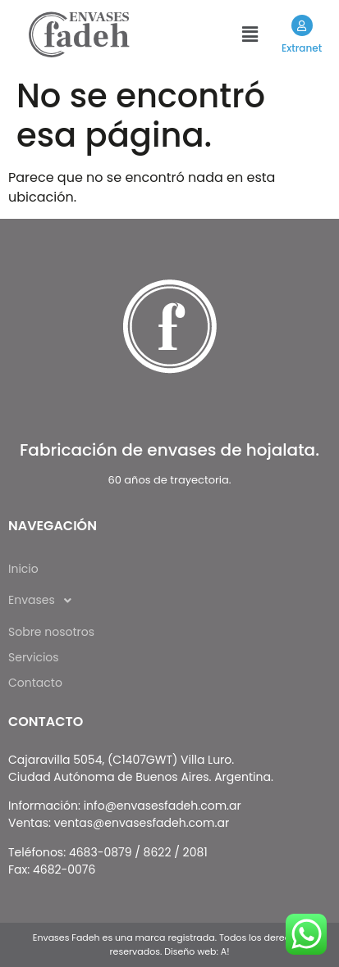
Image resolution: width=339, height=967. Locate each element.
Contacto (35, 682)
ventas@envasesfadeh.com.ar (141, 823)
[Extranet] (301, 25)
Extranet (302, 48)
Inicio (23, 569)
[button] (249, 34)
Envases (44, 600)
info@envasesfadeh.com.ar (162, 805)
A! (225, 951)
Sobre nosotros (51, 632)
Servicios (33, 657)
